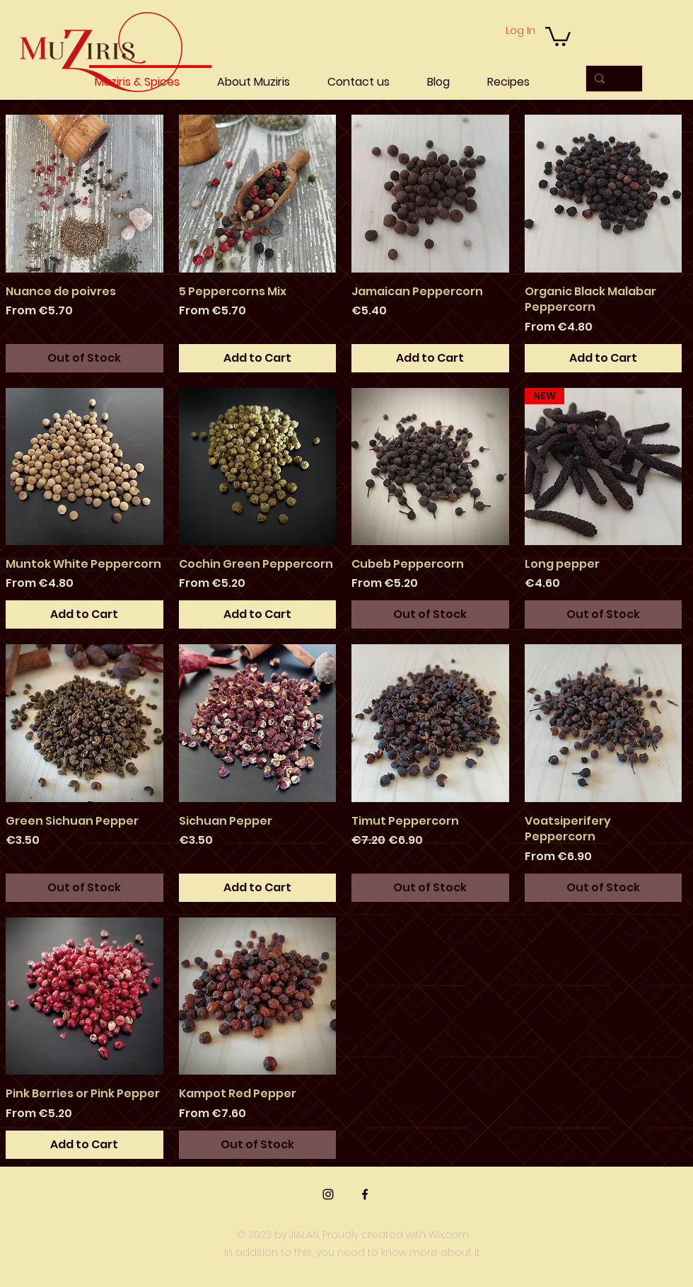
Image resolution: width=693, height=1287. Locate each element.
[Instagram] (328, 1194)
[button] (558, 35)
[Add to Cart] (258, 358)
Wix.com (449, 1235)
